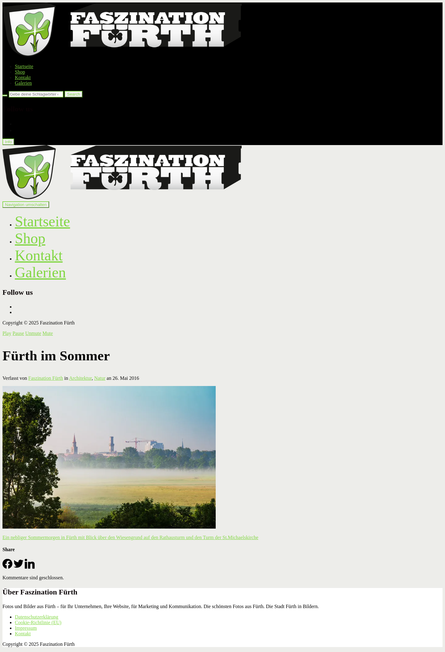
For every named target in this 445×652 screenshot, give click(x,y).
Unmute (33, 333)
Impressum (26, 628)
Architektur (80, 378)
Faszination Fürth (45, 378)
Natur (99, 378)
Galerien (23, 83)
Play (6, 333)
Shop (20, 72)
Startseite (24, 66)
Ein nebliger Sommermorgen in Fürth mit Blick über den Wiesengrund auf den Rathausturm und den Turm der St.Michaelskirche (130, 537)
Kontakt (23, 77)
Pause (18, 333)
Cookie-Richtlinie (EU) (38, 622)
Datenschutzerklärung (36, 617)
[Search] (4, 96)
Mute (47, 333)
